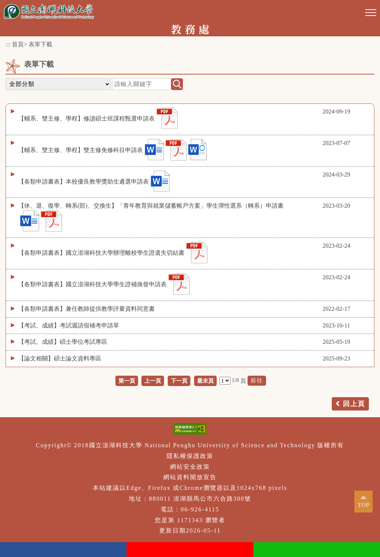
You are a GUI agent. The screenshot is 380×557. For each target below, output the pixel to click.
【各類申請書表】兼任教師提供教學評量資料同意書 (86, 309)
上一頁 (152, 381)
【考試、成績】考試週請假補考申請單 (68, 325)
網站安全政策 (190, 467)
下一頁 (179, 381)
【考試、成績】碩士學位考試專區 (62, 342)
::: (8, 44)
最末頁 (205, 381)
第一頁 (126, 381)
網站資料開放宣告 (190, 477)
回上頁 (354, 404)
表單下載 (40, 44)
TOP (363, 505)
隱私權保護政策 (190, 456)
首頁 (18, 44)
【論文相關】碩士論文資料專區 (59, 358)
